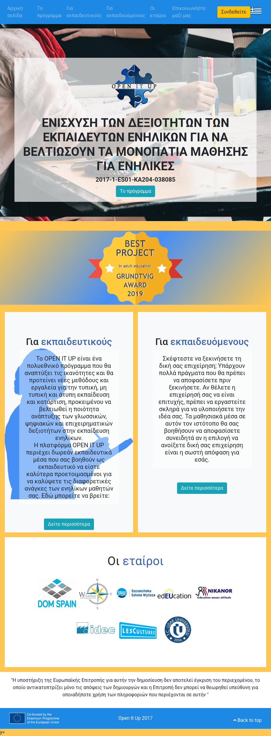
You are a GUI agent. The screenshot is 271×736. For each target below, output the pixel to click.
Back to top (247, 720)
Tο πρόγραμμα (49, 11)
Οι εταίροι (158, 11)
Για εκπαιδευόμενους (126, 11)
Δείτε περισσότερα (69, 524)
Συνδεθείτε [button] (233, 12)
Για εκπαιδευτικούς (84, 11)
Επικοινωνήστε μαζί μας (189, 11)
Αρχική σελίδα (21, 11)
